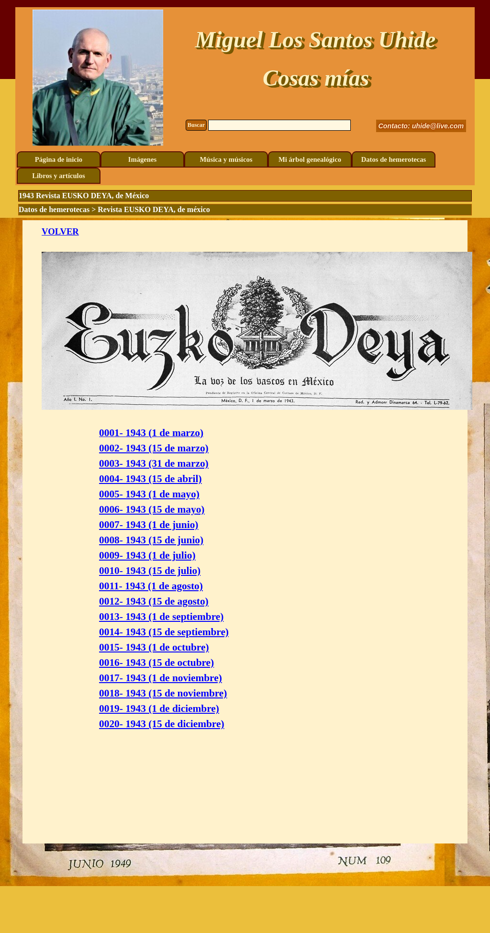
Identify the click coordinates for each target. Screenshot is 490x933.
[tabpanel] (245, 532)
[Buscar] (279, 125)
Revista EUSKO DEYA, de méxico (154, 209)
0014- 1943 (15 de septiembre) (164, 632)
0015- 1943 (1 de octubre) (154, 647)
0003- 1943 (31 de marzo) (154, 463)
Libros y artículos (58, 176)
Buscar (196, 125)
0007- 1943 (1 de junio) (148, 524)
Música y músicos (226, 159)
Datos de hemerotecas (393, 159)
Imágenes (142, 159)
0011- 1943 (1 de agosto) (151, 586)
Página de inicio (58, 159)
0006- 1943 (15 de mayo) (151, 509)
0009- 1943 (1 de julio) (147, 555)
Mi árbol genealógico (309, 159)
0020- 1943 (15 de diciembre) (161, 724)
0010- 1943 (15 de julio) (149, 570)
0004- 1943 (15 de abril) (150, 478)
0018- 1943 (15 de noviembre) (163, 693)
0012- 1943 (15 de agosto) (154, 601)
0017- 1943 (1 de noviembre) (160, 678)
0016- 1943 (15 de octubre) (156, 662)
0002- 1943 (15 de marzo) (154, 448)
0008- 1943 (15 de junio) (151, 540)
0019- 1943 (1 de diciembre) (159, 708)
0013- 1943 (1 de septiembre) (161, 616)
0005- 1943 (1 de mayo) (149, 494)
